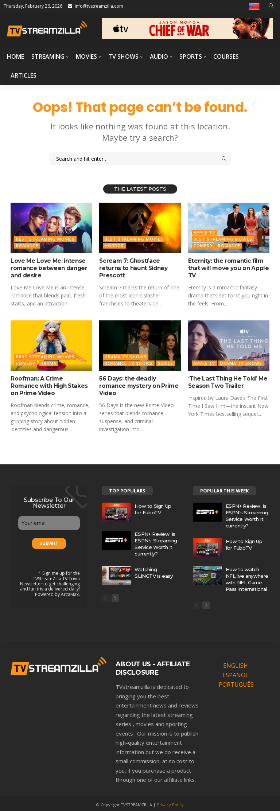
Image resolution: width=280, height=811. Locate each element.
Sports (190, 56)
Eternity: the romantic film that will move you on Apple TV (225, 267)
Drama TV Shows (126, 355)
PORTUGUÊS (236, 682)
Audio (159, 56)
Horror (114, 245)
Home (15, 56)
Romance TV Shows (129, 361)
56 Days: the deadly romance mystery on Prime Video (138, 379)
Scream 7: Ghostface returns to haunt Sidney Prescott (138, 263)
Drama (48, 361)
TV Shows (123, 56)
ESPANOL (235, 672)
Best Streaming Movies (45, 239)
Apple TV (204, 232)
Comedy (203, 245)
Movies (86, 56)
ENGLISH (235, 663)
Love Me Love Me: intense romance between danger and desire (46, 267)
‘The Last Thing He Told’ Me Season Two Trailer (225, 379)
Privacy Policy (170, 801)
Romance (27, 245)
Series (165, 361)
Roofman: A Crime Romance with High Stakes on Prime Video (48, 383)
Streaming (48, 56)
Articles (23, 75)
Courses (226, 56)
